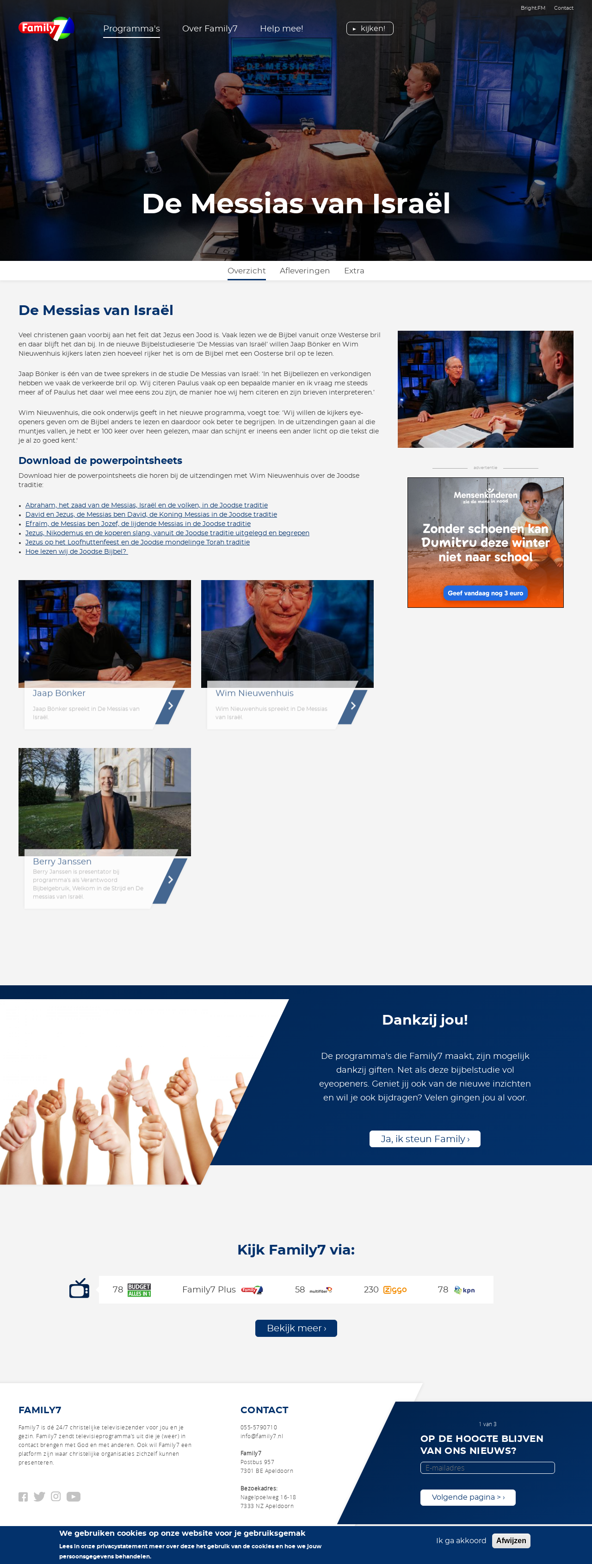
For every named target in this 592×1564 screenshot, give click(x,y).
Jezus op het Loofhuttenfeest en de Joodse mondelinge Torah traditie (137, 542)
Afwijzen (511, 1541)
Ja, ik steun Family (423, 1139)
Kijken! (373, 28)
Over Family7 (210, 29)
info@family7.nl (261, 1436)
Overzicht (247, 271)
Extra (354, 271)
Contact (564, 8)
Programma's (131, 29)
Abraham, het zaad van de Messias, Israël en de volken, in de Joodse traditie (146, 505)
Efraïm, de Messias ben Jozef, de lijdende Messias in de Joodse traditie (138, 524)
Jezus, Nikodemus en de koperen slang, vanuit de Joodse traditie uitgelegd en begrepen (167, 533)
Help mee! (281, 29)
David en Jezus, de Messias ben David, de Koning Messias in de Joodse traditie (151, 515)
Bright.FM (533, 8)
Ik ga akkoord (461, 1541)
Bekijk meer (294, 1328)
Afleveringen (305, 271)
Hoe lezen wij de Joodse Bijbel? (76, 552)
